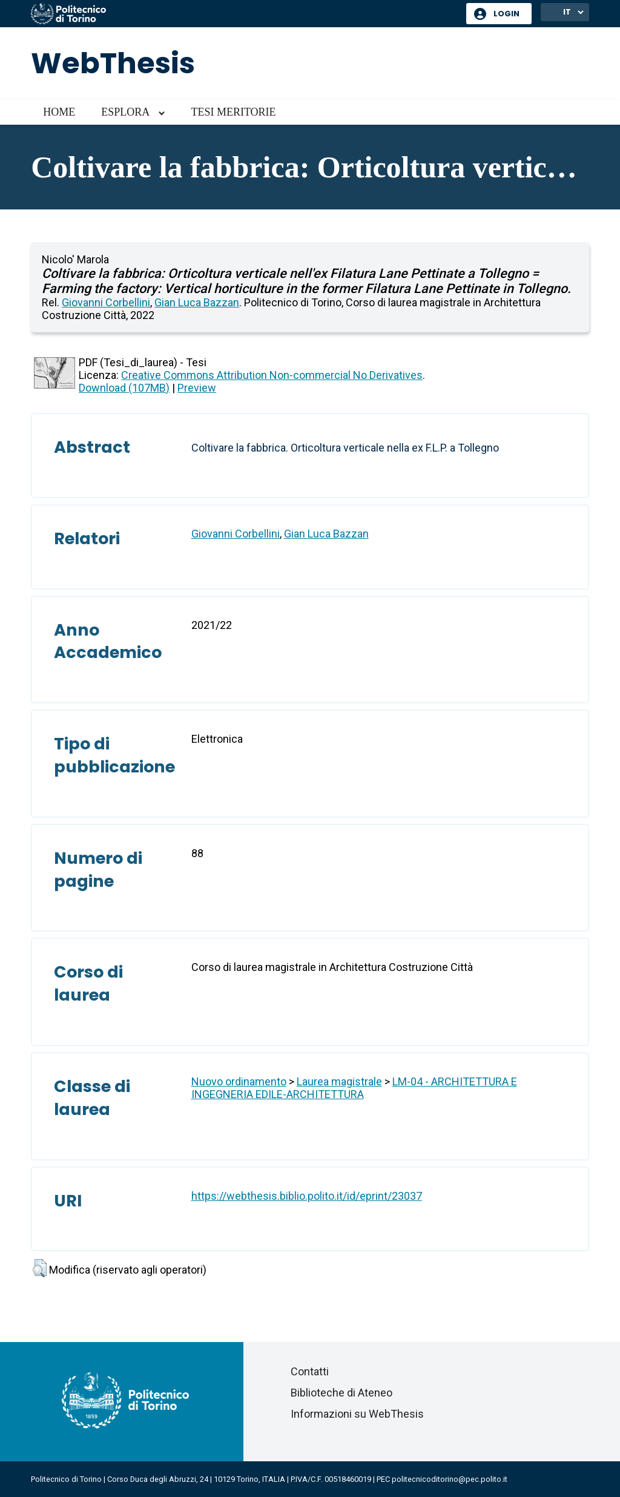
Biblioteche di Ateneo (341, 1392)
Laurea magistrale (339, 1081)
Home (59, 112)
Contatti (310, 1371)
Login (506, 13)
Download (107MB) (124, 387)
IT (567, 12)
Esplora (125, 112)
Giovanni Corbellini (106, 302)
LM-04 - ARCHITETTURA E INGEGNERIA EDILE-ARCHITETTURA (354, 1088)
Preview (196, 387)
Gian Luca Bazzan (196, 302)
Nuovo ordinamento (238, 1081)
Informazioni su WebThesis (357, 1413)
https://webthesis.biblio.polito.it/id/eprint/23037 (306, 1195)
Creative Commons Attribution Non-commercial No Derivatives (272, 375)
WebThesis (113, 63)
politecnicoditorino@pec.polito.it (449, 1479)
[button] (40, 1268)
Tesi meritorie (233, 112)
